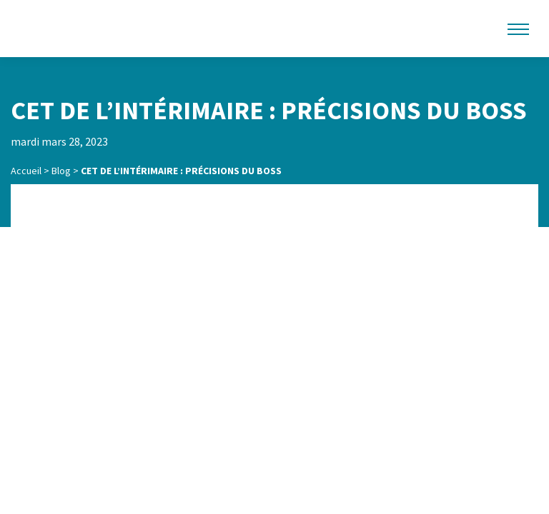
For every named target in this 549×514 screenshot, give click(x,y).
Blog (61, 170)
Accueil (26, 170)
